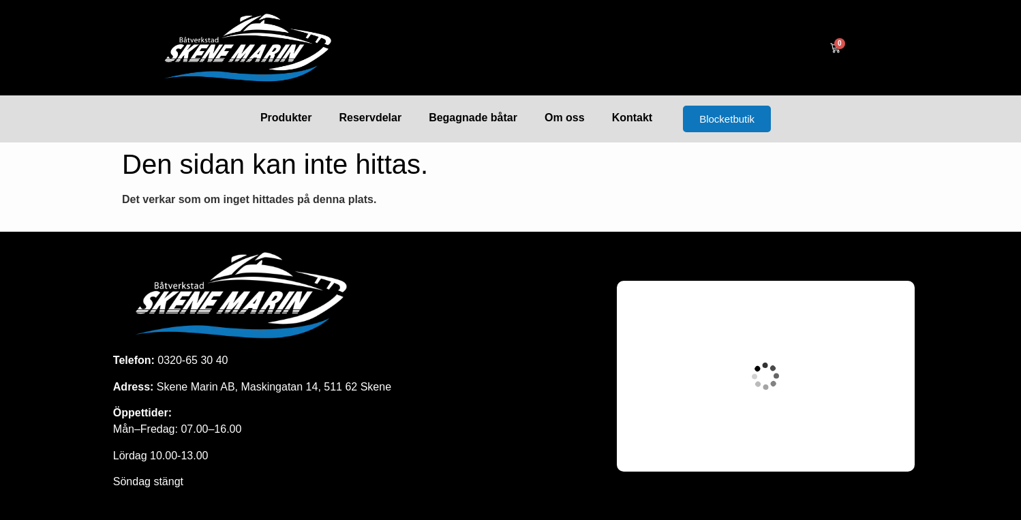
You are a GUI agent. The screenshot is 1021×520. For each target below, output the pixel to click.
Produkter (286, 117)
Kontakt (632, 117)
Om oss (565, 117)
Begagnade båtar (473, 117)
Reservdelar (370, 117)
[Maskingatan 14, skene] (766, 376)
